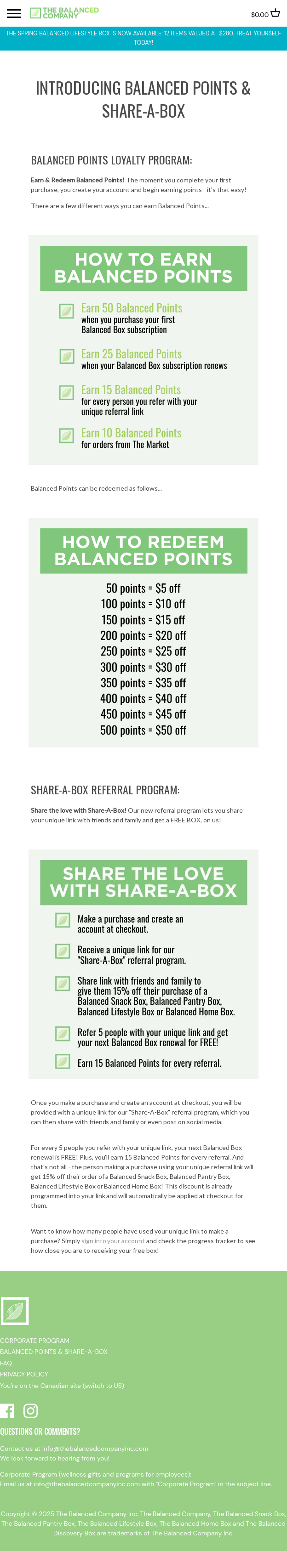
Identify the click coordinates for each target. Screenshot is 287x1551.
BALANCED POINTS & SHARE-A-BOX (54, 1351)
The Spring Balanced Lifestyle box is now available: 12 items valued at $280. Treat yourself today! (143, 38)
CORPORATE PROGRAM (34, 1340)
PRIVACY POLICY (24, 1374)
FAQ (6, 1363)
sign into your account (113, 1241)
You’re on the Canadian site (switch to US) (62, 1385)
